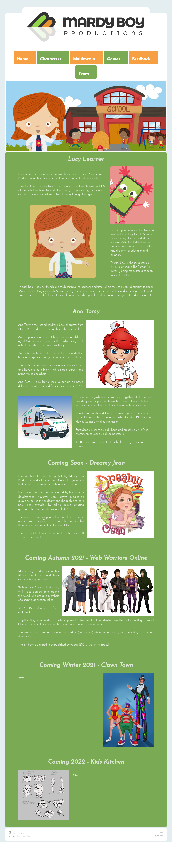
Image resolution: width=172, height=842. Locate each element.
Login (161, 833)
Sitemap (20, 833)
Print (12, 833)
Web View (159, 836)
